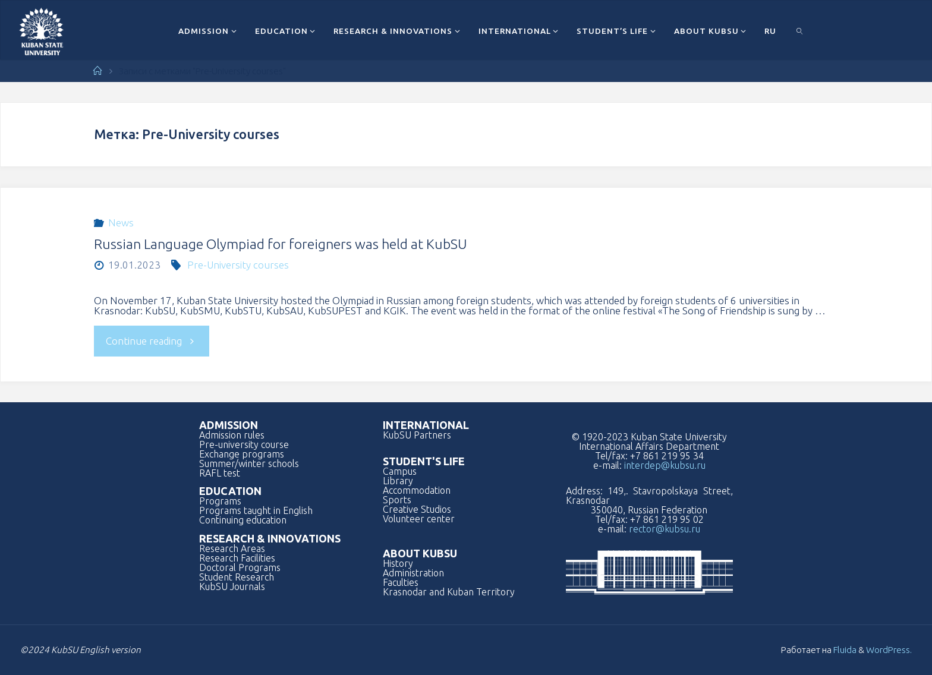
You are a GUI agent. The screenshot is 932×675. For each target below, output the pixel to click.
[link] (800, 30)
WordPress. (889, 650)
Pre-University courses (238, 264)
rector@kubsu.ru (664, 528)
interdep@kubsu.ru (665, 465)
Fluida (844, 650)
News (121, 222)
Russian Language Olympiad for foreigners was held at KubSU (280, 243)
